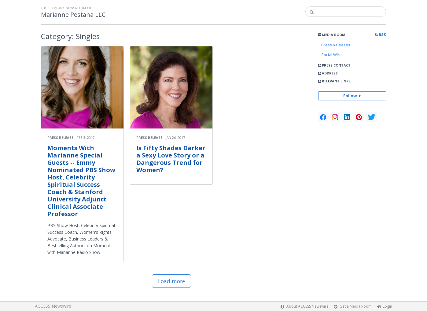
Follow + (352, 96)
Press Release (60, 137)
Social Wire (331, 54)
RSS (380, 35)
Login (387, 306)
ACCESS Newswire (53, 306)
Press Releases (335, 45)
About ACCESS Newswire (307, 306)
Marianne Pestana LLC (73, 15)
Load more (171, 281)
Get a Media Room (356, 306)
